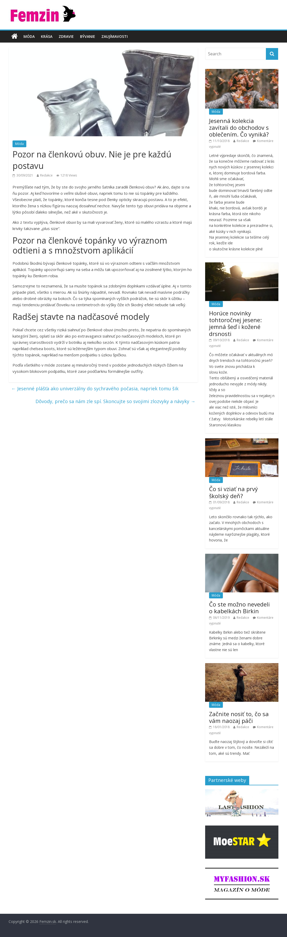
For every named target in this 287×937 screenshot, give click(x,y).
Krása (46, 36)
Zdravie (66, 36)
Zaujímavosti (114, 36)
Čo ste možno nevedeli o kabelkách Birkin (239, 607)
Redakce (46, 175)
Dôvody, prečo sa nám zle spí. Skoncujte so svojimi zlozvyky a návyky (115, 401)
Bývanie (87, 36)
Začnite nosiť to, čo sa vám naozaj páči (239, 717)
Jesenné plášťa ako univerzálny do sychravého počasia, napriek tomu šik (95, 388)
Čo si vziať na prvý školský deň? (233, 492)
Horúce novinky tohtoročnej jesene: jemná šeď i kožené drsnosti (235, 323)
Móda (29, 36)
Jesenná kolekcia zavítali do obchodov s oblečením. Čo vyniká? (239, 127)
